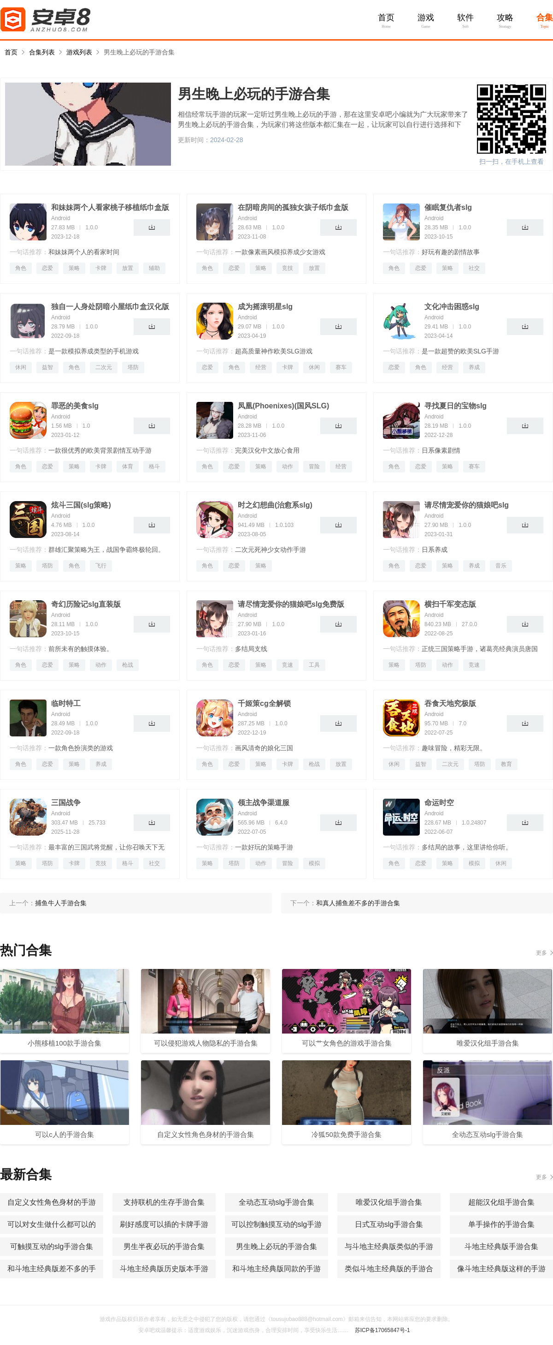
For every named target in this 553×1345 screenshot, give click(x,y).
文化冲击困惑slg (451, 307)
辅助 (154, 268)
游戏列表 (79, 52)
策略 (74, 268)
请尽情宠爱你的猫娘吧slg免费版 (291, 604)
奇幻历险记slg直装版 (86, 604)
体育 (127, 466)
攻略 (505, 17)
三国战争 (66, 803)
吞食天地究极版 (450, 703)
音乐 (500, 565)
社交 (474, 268)
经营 (260, 367)
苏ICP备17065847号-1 (382, 1330)
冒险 (314, 466)
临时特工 (66, 703)
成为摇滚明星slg (265, 307)
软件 (465, 17)
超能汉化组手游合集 (501, 1202)
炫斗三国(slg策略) (81, 505)
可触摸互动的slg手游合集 (51, 1246)
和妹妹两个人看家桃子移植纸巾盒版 (110, 207)
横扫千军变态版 (450, 604)
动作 (287, 466)
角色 (20, 268)
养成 (474, 367)
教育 (506, 764)
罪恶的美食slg (75, 406)
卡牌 (100, 268)
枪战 (127, 665)
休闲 (20, 367)
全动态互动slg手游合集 (276, 1202)
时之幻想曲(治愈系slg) (275, 505)
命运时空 (439, 803)
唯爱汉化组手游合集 (389, 1202)
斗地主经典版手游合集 (501, 1246)
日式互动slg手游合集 (389, 1224)
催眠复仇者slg (448, 207)
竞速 (287, 665)
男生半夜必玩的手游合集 (164, 1246)
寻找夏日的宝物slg (455, 406)
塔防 (133, 367)
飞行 (100, 565)
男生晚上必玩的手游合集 (139, 52)
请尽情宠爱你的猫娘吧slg (466, 505)
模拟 (314, 863)
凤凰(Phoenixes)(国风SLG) (283, 406)
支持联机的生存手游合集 (164, 1202)
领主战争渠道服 (263, 803)
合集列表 (42, 52)
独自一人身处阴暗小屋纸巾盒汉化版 (110, 307)
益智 (47, 367)
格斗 (154, 466)
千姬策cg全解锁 (264, 703)
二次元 (103, 367)
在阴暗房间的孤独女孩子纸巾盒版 (293, 207)
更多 (541, 953)
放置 (127, 268)
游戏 (426, 17)
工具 (314, 665)
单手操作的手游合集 (501, 1224)
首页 (386, 17)
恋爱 (47, 268)
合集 (544, 17)
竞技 (287, 268)
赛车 (341, 367)
